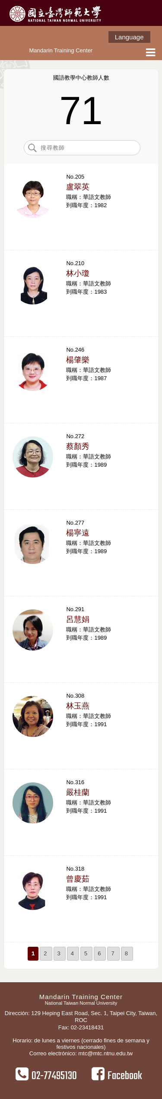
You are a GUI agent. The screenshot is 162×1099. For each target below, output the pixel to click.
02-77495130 (46, 1075)
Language (129, 37)
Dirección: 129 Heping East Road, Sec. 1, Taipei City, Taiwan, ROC (81, 1016)
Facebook (117, 1075)
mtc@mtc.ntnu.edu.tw (105, 1053)
